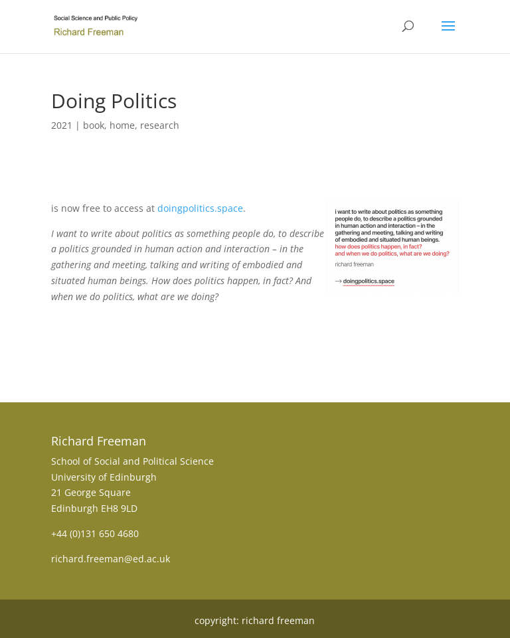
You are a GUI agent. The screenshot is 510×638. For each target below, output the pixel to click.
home (122, 125)
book (93, 125)
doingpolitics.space (200, 208)
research (159, 125)
